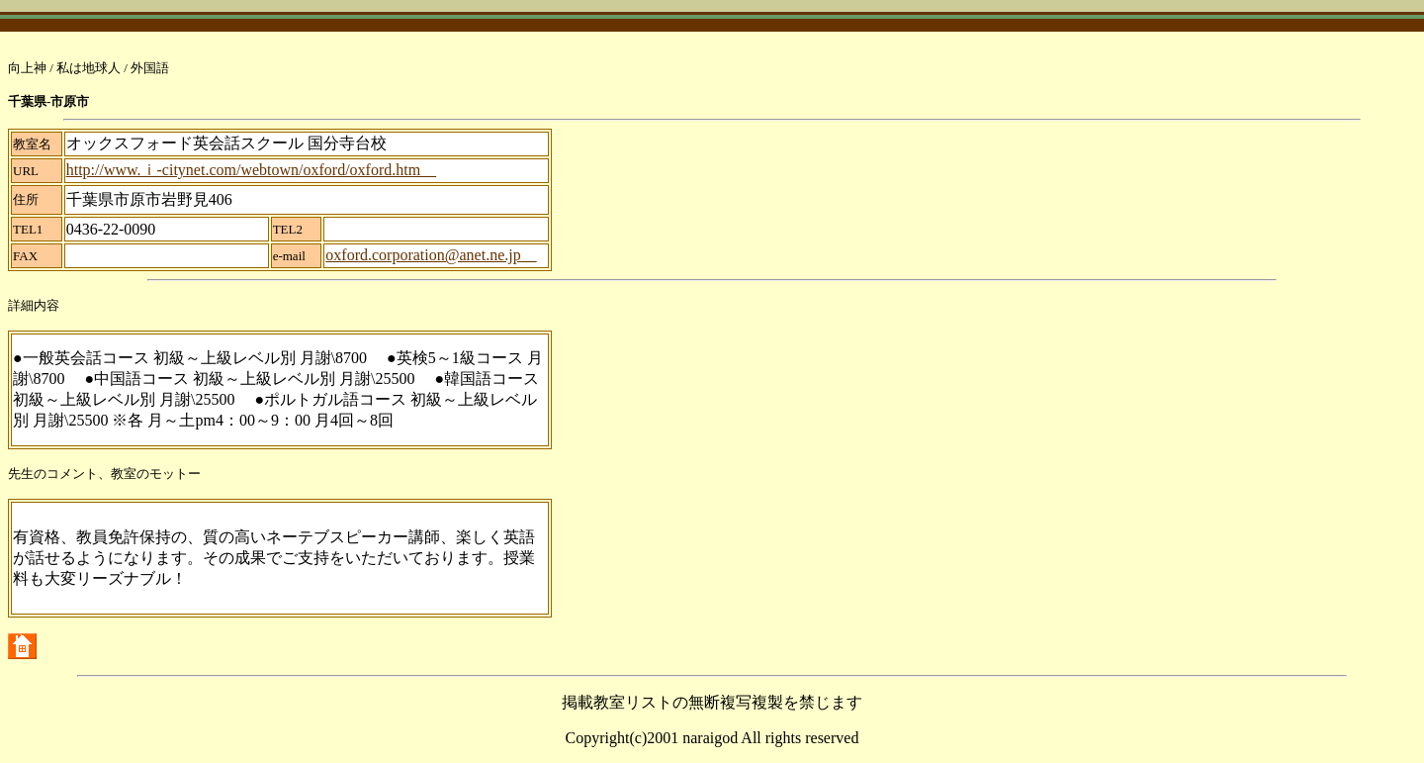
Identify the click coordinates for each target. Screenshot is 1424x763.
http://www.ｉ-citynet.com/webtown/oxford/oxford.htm (251, 169)
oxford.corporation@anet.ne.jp (430, 254)
